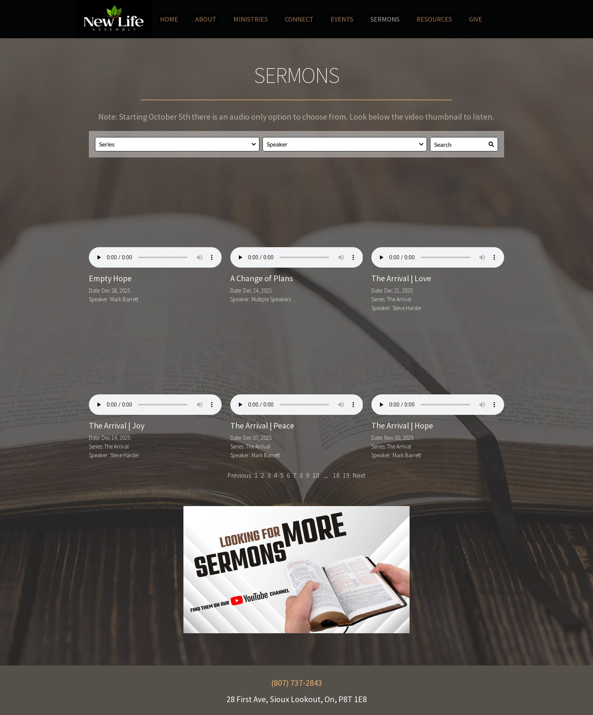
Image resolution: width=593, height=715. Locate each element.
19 (346, 475)
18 (336, 475)
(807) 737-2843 (296, 683)
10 (315, 475)
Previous (239, 475)
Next (358, 475)
